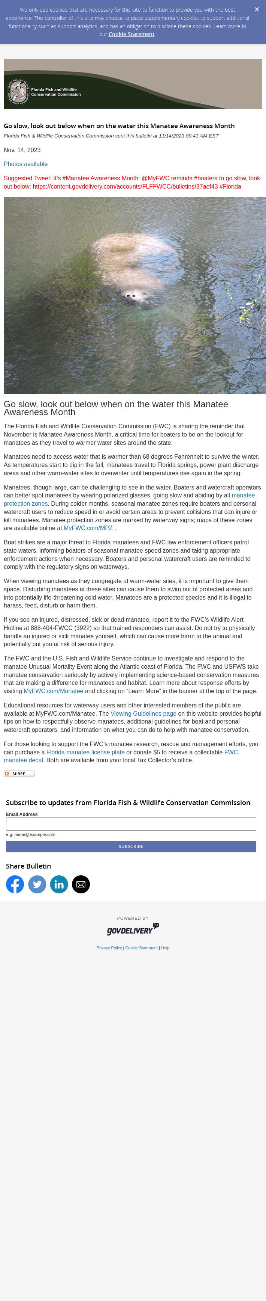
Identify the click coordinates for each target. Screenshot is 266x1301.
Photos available (26, 164)
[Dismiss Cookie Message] (256, 7)
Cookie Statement (132, 34)
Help (165, 948)
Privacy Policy (109, 948)
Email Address (22, 814)
